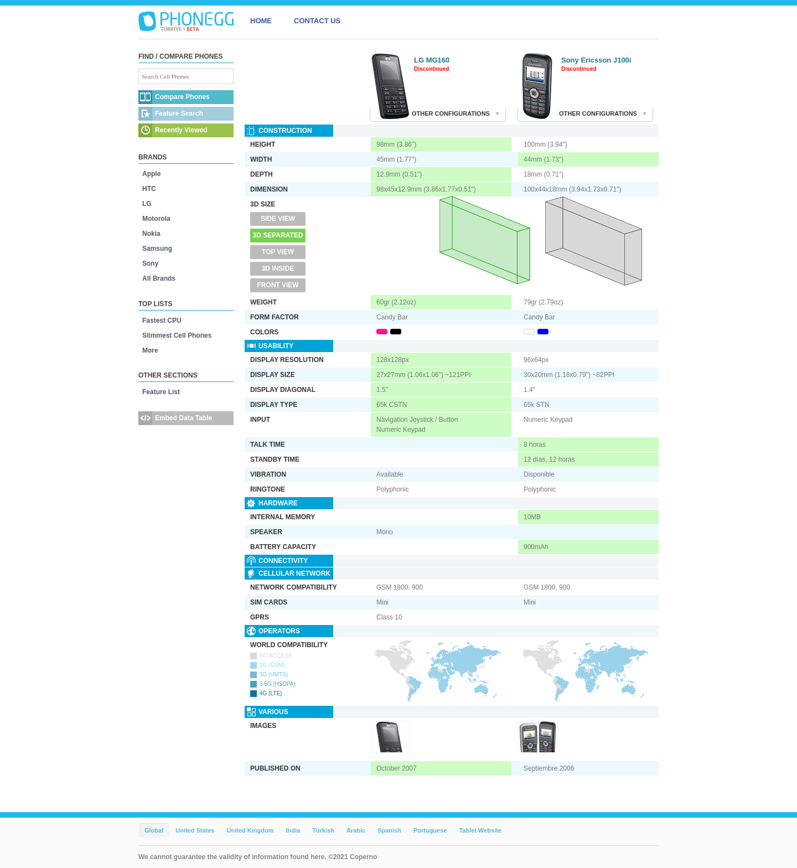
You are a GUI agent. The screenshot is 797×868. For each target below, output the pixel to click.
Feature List (161, 392)
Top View (278, 252)
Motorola (156, 219)
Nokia (151, 233)
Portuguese (430, 830)
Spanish (389, 830)
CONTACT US (317, 21)
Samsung (157, 248)
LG (147, 204)
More (150, 350)
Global (153, 830)
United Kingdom (250, 830)
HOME (261, 21)
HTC (149, 189)
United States (194, 830)
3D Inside (278, 268)
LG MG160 (431, 60)
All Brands (158, 278)
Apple (151, 174)
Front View (277, 285)
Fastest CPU (162, 320)
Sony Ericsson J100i (596, 60)
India (293, 830)
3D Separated (278, 235)
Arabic (355, 830)
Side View (278, 219)
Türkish (323, 830)
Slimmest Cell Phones (176, 335)
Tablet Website (480, 830)
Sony (150, 263)
